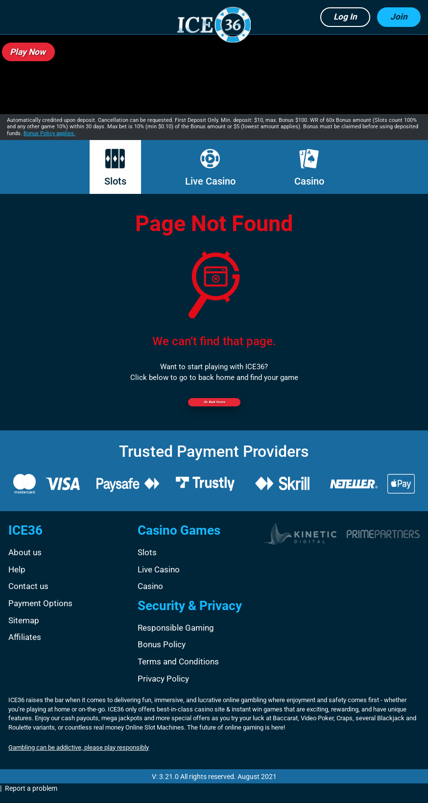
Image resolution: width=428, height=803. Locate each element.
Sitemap (23, 629)
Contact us (28, 595)
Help (16, 578)
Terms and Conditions (178, 670)
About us (25, 562)
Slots (115, 168)
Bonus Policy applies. (49, 133)
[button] (19, 17)
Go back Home (214, 407)
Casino (309, 168)
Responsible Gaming (176, 636)
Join (398, 17)
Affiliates (24, 646)
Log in (345, 17)
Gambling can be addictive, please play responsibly (78, 756)
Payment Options (40, 612)
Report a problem (31, 798)
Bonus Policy (162, 654)
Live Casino (210, 168)
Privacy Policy (163, 687)
